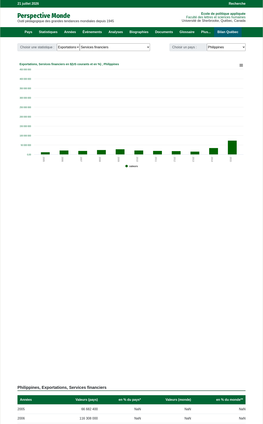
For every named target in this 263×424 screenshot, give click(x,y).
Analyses (115, 32)
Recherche (237, 3)
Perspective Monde (43, 16)
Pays (28, 32)
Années (70, 32)
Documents (164, 32)
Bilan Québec (227, 32)
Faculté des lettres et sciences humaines (216, 17)
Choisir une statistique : (37, 47)
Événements (92, 32)
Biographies (138, 32)
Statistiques (48, 32)
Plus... (206, 32)
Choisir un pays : (184, 47)
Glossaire (187, 32)
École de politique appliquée (223, 13)
